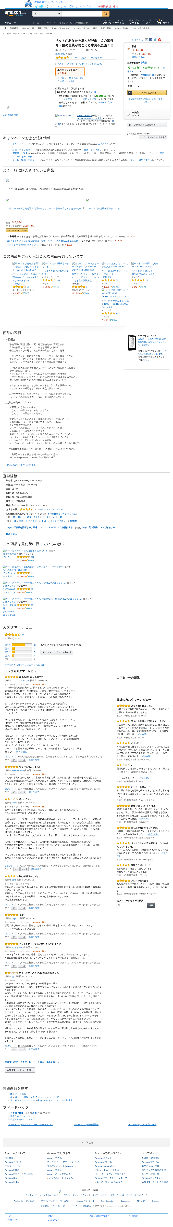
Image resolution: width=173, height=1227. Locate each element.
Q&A (50, 1215)
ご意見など (54, 1219)
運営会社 (12, 1219)
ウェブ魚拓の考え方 (99, 1215)
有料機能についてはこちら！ (49, 2)
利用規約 (134, 1215)
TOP (9, 1215)
